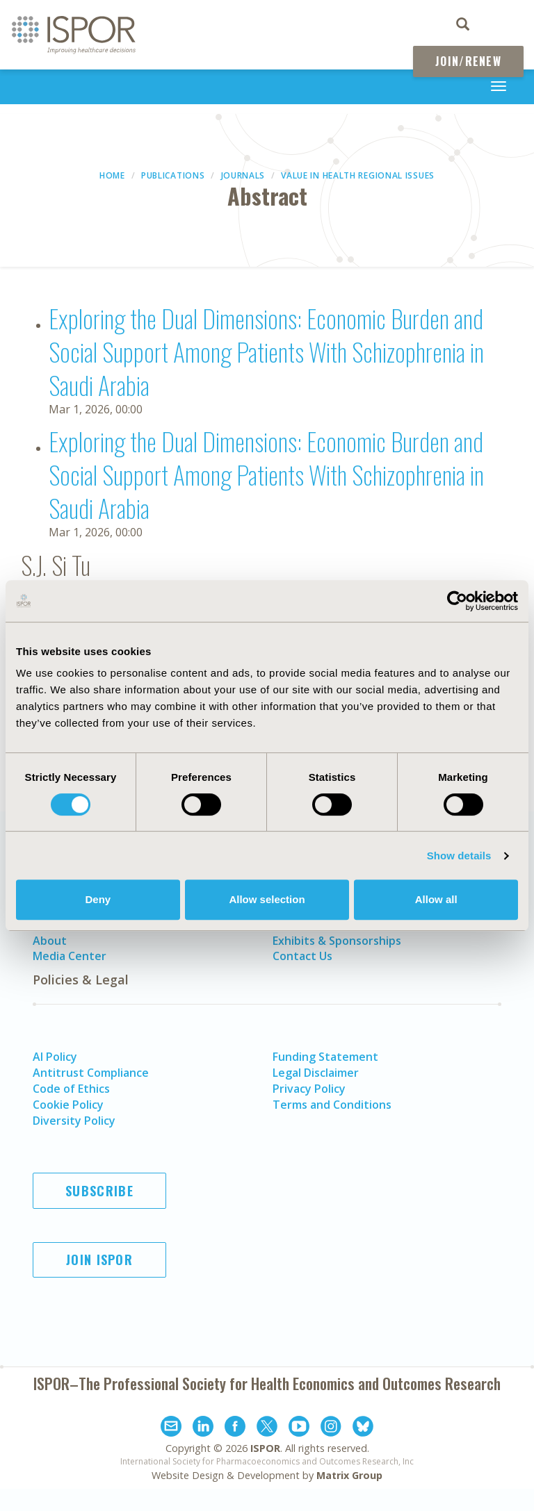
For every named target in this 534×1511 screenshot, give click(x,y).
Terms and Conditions (332, 1104)
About (50, 940)
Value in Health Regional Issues (358, 175)
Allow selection (267, 899)
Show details (459, 855)
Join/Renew (468, 61)
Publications (172, 175)
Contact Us (302, 956)
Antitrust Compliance (91, 1072)
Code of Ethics (71, 1088)
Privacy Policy (309, 1088)
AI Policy (55, 1056)
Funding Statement (325, 1056)
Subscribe (99, 1191)
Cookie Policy (68, 1104)
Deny (98, 899)
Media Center (69, 956)
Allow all (436, 899)
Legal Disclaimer (316, 1072)
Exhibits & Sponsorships (337, 940)
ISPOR (265, 1448)
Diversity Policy (74, 1120)
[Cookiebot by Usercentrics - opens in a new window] (457, 601)
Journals (243, 175)
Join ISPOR (99, 1259)
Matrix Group (349, 1475)
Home (112, 175)
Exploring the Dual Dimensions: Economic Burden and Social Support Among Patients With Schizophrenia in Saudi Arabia (266, 351)
